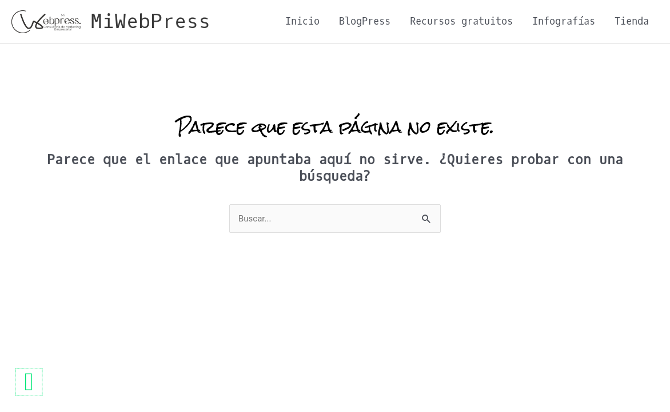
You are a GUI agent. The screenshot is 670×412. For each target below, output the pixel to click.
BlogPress (364, 21)
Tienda (632, 21)
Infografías (563, 21)
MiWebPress (150, 21)
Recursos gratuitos (461, 21)
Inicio (302, 21)
